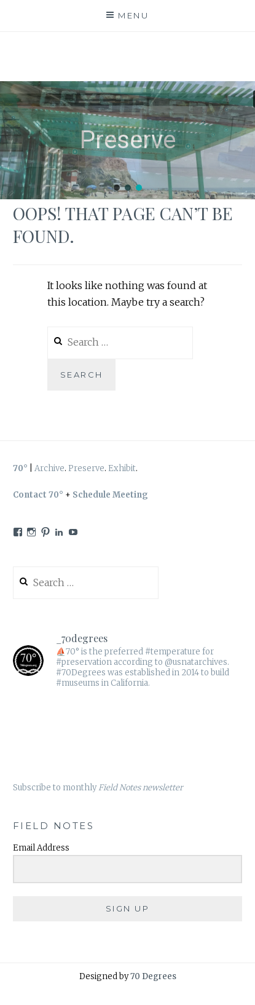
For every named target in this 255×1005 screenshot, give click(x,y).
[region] (127, 140)
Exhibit (122, 468)
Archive (49, 468)
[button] (117, 188)
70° (20, 468)
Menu (133, 15)
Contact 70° (38, 495)
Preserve (86, 468)
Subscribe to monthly (98, 787)
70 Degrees (153, 976)
